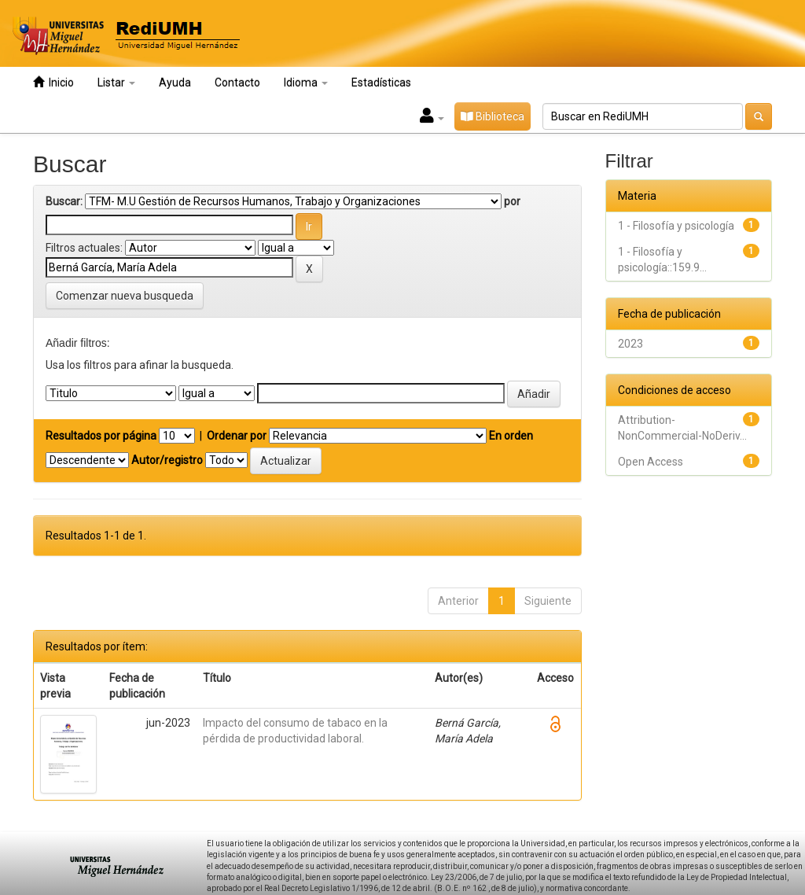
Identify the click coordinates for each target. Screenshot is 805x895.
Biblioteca (492, 116)
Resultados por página (101, 435)
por (512, 201)
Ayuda (175, 82)
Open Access (650, 461)
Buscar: (64, 201)
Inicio (53, 82)
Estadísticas (381, 82)
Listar (116, 82)
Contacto (237, 82)
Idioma (306, 82)
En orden (511, 435)
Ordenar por (236, 435)
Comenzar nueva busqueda (124, 295)
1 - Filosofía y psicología (676, 225)
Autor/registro (167, 460)
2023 (630, 343)
